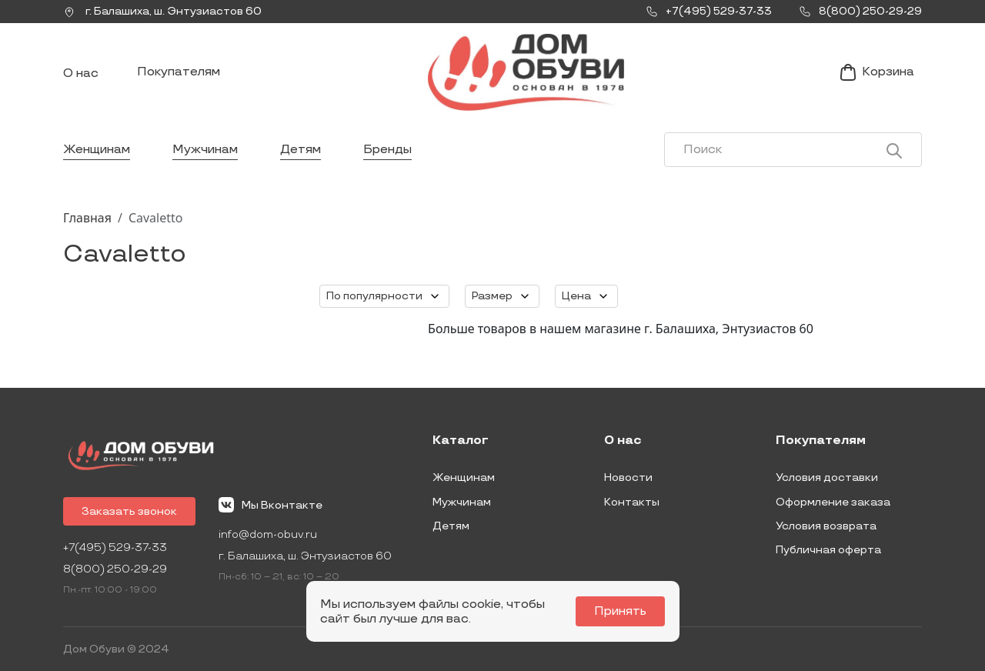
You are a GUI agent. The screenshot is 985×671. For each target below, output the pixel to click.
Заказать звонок (129, 511)
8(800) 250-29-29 (115, 569)
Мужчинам (205, 149)
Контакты (631, 502)
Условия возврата (826, 526)
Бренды (387, 149)
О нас (80, 73)
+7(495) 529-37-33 (115, 547)
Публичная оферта (828, 550)
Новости (628, 477)
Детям (300, 149)
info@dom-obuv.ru (268, 534)
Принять (620, 611)
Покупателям (178, 72)
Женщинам (96, 149)
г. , (162, 11)
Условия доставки (827, 477)
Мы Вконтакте (270, 504)
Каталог (460, 441)
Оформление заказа (833, 502)
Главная (87, 217)
